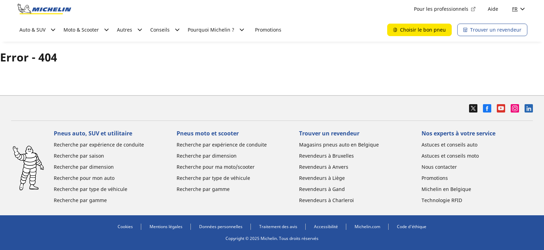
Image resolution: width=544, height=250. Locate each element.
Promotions (268, 29)
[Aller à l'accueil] (44, 9)
